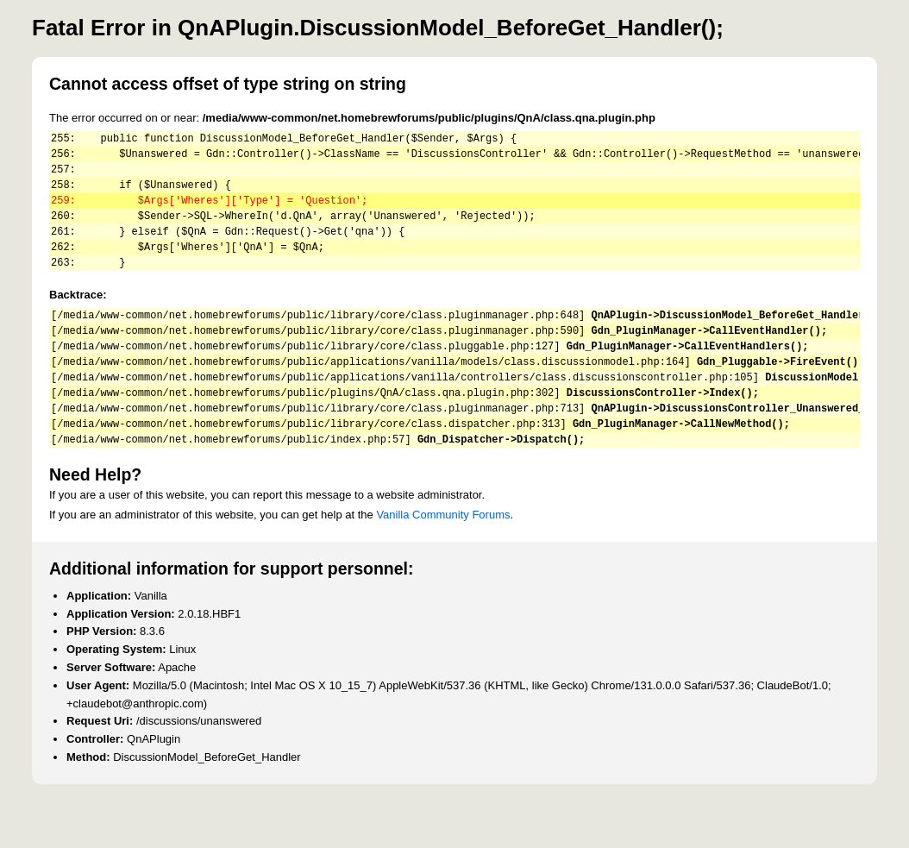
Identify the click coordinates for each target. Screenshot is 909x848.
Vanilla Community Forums (443, 561)
